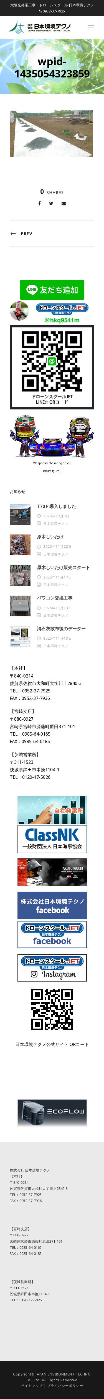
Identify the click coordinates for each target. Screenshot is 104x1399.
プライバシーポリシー (65, 1385)
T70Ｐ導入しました (56, 506)
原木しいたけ (50, 537)
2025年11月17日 (57, 577)
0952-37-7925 (54, 11)
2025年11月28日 (57, 546)
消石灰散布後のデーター (61, 628)
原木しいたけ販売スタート (63, 567)
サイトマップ (32, 1385)
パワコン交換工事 (54, 598)
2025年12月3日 (56, 516)
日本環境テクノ (56, 523)
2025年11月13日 (57, 608)
